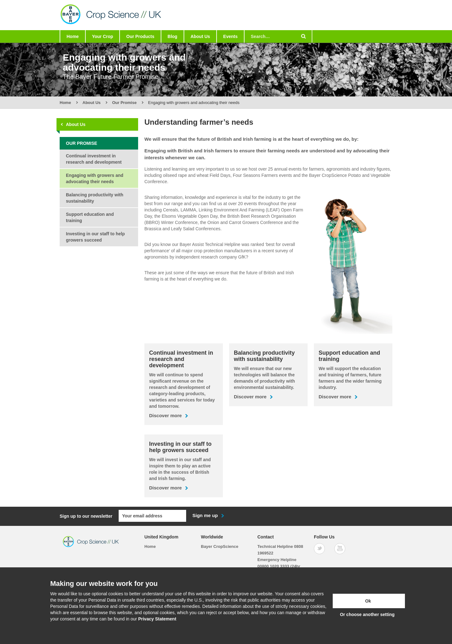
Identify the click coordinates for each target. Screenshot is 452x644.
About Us (200, 36)
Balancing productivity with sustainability (94, 198)
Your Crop (102, 36)
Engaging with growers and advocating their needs (94, 178)
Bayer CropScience (219, 546)
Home (73, 36)
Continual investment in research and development (93, 159)
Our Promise (124, 102)
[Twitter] (319, 548)
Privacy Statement (157, 618)
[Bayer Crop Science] (119, 27)
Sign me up (205, 515)
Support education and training (90, 217)
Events (230, 36)
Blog (172, 36)
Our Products (140, 36)
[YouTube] (339, 548)
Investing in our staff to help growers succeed (95, 237)
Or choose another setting (367, 614)
